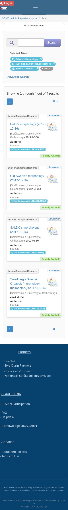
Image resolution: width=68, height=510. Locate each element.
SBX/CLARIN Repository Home (19, 18)
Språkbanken (54, 115)
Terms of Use (10, 456)
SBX (45, 506)
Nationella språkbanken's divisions (28, 376)
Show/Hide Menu (34, 25)
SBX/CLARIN (11, 394)
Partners (24, 352)
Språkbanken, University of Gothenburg (33, 293)
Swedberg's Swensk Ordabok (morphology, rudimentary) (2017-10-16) (28, 284)
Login (6, 3)
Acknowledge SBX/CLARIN (19, 426)
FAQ (4, 413)
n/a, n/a (14, 145)
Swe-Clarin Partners (18, 365)
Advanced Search (18, 76)
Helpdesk (8, 417)
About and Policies (14, 452)
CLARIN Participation (16, 404)
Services (7, 442)
